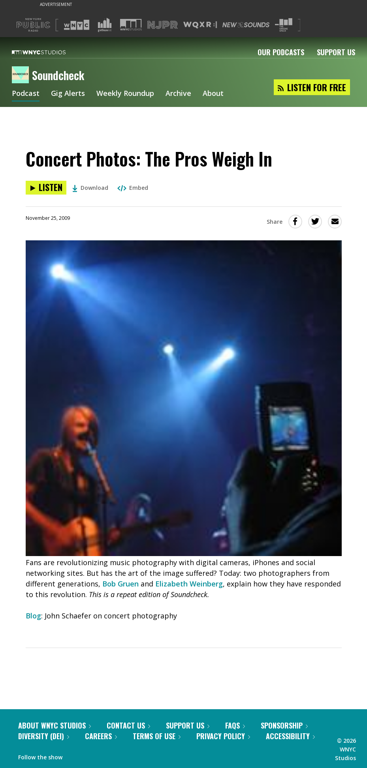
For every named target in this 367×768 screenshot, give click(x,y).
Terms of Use (157, 736)
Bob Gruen (120, 583)
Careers (101, 736)
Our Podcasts (281, 52)
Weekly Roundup (125, 93)
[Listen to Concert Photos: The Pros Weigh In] (46, 188)
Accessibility (290, 736)
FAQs (235, 725)
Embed (132, 187)
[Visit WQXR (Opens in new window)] (200, 25)
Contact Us (128, 725)
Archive (178, 93)
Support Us (336, 52)
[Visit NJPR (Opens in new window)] (162, 25)
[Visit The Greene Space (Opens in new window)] (283, 25)
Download (90, 187)
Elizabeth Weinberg (189, 583)
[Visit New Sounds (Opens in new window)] (245, 25)
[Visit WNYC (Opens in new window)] (76, 25)
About (213, 93)
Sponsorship (284, 725)
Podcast (26, 93)
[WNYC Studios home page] (48, 52)
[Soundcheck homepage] (22, 75)
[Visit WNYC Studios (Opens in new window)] (131, 24)
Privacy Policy (223, 736)
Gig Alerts (68, 93)
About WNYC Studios (54, 725)
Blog (33, 615)
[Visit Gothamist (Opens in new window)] (105, 25)
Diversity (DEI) (43, 736)
